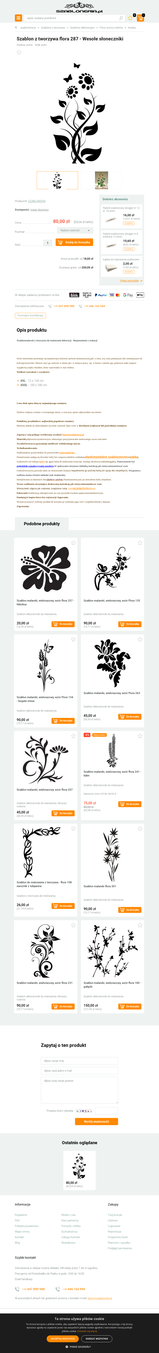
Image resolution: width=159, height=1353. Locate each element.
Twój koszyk (115, 1215)
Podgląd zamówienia (120, 1248)
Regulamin (21, 1215)
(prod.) (143, 15)
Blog (17, 1242)
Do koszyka (66, 624)
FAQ (17, 1220)
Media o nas (68, 1215)
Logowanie (114, 1226)
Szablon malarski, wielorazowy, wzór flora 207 (45, 789)
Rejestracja (114, 1231)
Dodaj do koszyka (78, 242)
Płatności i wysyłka (119, 1242)
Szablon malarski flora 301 (100, 886)
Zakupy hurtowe (70, 1237)
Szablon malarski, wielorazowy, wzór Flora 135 (112, 600)
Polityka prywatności (27, 1226)
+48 (63, 306)
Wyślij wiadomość (96, 1121)
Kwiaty (132, 27)
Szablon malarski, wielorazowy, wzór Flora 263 (112, 693)
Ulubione (113, 1220)
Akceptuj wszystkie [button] (63, 1338)
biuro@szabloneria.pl (100, 1298)
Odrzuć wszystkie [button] (97, 1338)
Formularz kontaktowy (30, 315)
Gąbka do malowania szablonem (121, 259)
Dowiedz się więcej (87, 1331)
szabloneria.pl (79, 7)
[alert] (79, 1333)
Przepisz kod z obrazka (60, 1110)
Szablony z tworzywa (53, 27)
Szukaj (121, 18)
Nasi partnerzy (69, 1220)
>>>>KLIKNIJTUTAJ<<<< (81, 488)
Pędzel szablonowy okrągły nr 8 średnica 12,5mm (120, 235)
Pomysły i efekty (71, 1226)
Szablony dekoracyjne (82, 27)
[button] (79, 1347)
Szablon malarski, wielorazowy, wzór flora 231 (45, 983)
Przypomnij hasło (118, 1237)
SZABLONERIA (37, 201)
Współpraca (68, 1242)
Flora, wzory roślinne (111, 27)
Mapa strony (22, 1231)
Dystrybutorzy (69, 1231)
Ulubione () (134, 15)
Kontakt (19, 1237)
